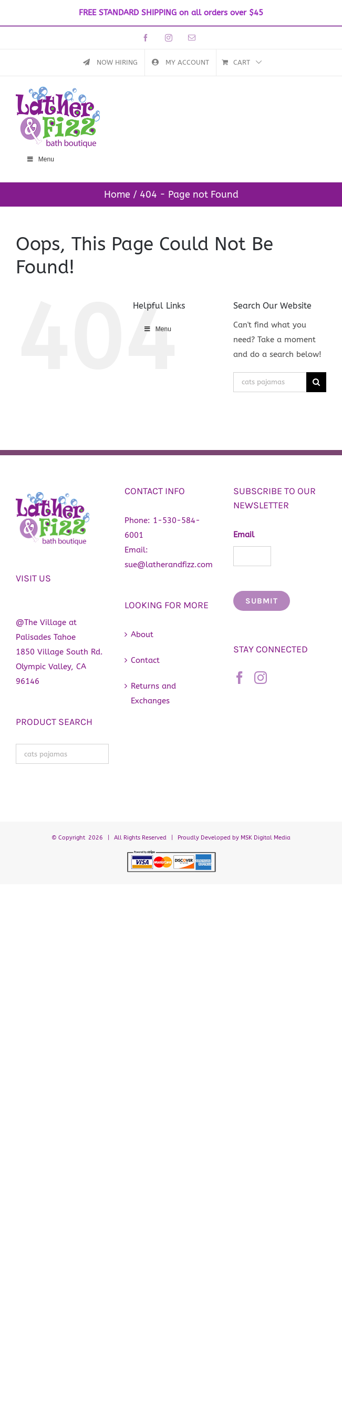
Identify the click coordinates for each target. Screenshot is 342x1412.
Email (243, 534)
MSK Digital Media (266, 837)
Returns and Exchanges (153, 693)
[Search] (316, 382)
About (142, 634)
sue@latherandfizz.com (169, 564)
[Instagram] (260, 677)
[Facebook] (239, 677)
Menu (40, 159)
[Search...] (269, 382)
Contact (145, 660)
